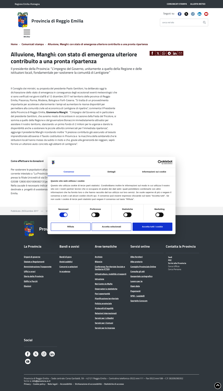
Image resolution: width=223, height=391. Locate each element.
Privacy (27, 384)
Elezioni (27, 286)
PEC (170, 260)
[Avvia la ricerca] (204, 22)
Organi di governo (32, 256)
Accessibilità (66, 384)
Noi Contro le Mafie (103, 283)
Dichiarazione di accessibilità (88, 384)
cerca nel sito (168, 22)
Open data (135, 286)
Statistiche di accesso (114, 384)
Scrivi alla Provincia (177, 263)
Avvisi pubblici (66, 261)
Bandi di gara (65, 256)
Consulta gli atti (137, 271)
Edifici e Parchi (31, 281)
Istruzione (99, 279)
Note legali (53, 384)
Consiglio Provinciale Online (143, 266)
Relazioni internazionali (106, 313)
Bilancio (98, 261)
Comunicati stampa (33, 44)
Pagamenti (135, 291)
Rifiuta (70, 226)
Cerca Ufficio (173, 266)
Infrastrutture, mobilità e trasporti (110, 274)
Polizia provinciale (103, 303)
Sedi (170, 257)
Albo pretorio (136, 261)
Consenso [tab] (69, 171)
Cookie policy (39, 384)
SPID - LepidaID (137, 296)
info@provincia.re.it (41, 381)
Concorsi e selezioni (68, 266)
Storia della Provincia (34, 276)
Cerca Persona (174, 269)
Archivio (98, 256)
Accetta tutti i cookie (152, 226)
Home (14, 44)
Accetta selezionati (111, 226)
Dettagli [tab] (111, 171)
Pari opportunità (102, 293)
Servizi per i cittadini (104, 318)
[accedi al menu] (27, 33)
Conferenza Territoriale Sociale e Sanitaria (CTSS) (110, 268)
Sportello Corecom (138, 300)
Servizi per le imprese (105, 328)
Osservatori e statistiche (106, 288)
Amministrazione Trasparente (37, 266)
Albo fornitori (136, 256)
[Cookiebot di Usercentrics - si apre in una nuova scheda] (159, 162)
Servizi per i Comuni (104, 323)
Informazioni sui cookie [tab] (154, 171)
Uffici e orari (29, 271)
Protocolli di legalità (104, 308)
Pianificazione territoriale (107, 298)
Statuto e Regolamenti (34, 261)
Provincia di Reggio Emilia (57, 20)
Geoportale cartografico (141, 276)
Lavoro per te (136, 281)
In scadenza (64, 271)
